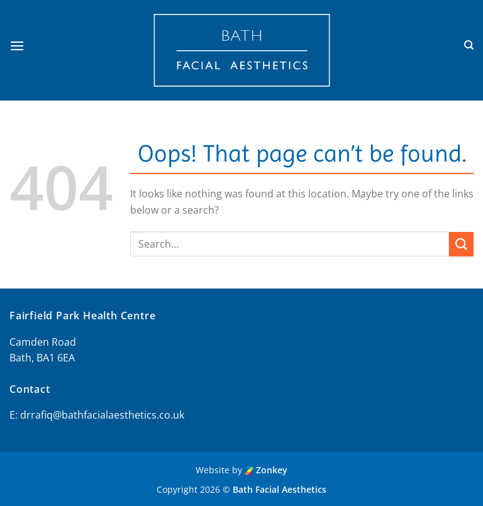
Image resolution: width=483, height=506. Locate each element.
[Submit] (461, 244)
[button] (17, 45)
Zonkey (266, 470)
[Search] (469, 45)
